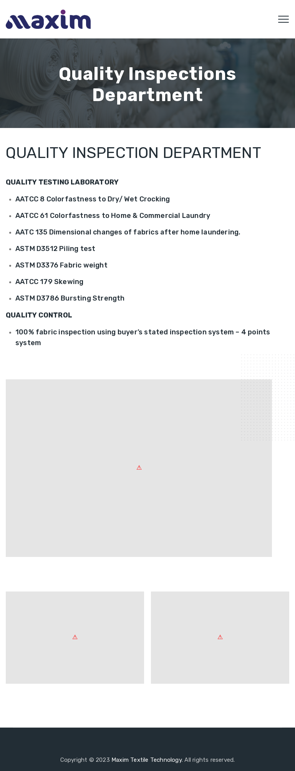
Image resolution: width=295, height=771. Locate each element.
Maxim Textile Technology (146, 759)
